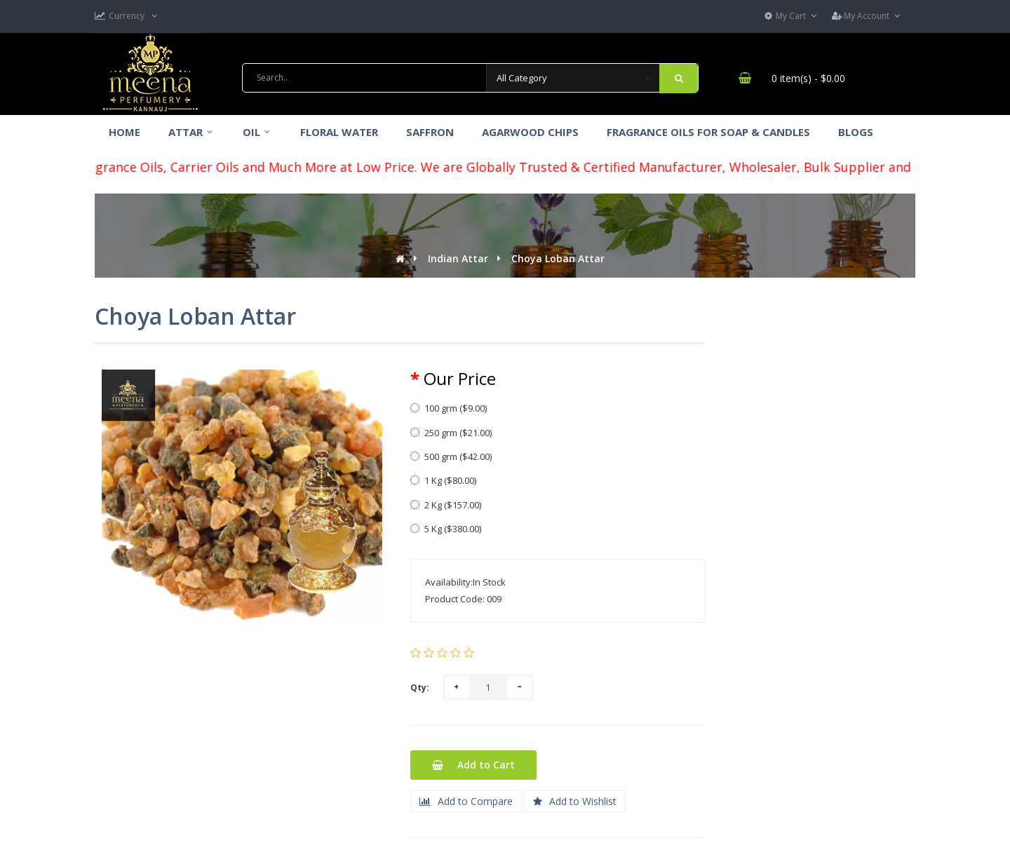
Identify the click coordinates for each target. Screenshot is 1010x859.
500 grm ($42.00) (451, 456)
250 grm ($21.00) (451, 432)
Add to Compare (466, 801)
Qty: (419, 688)
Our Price (460, 379)
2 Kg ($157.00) (445, 505)
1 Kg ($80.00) (443, 480)
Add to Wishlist (575, 801)
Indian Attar (458, 258)
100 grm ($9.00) (448, 408)
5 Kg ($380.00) (445, 528)
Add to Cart (473, 764)
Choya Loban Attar (558, 258)
